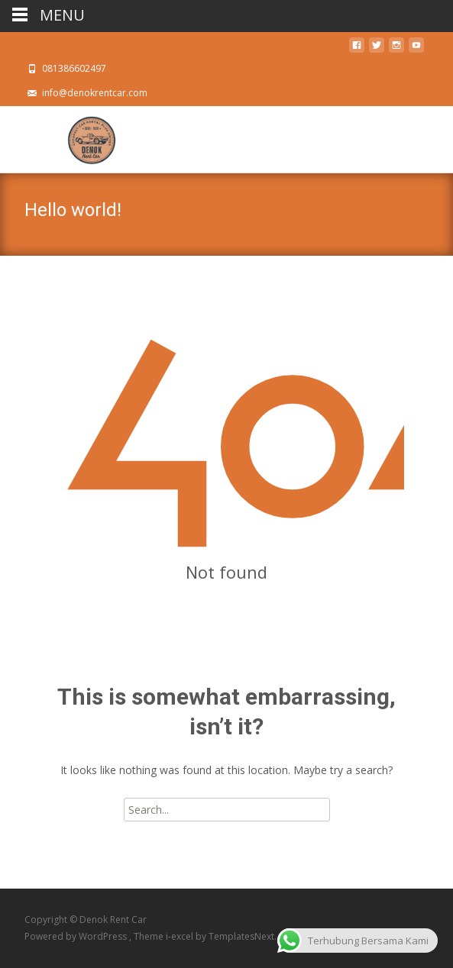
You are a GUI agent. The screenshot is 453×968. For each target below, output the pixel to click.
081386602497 (74, 68)
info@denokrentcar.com (94, 92)
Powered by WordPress (76, 936)
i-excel (181, 936)
